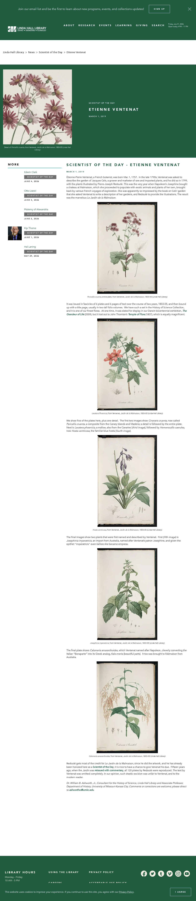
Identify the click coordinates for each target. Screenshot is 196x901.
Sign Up (159, 9)
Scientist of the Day (50, 52)
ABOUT (69, 25)
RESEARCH (86, 25)
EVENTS (105, 25)
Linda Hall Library (13, 52)
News (31, 52)
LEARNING (123, 25)
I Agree (180, 892)
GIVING (142, 25)
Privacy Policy (101, 872)
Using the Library (64, 872)
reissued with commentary (109, 770)
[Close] (189, 9)
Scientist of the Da (103, 767)
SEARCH (158, 25)
